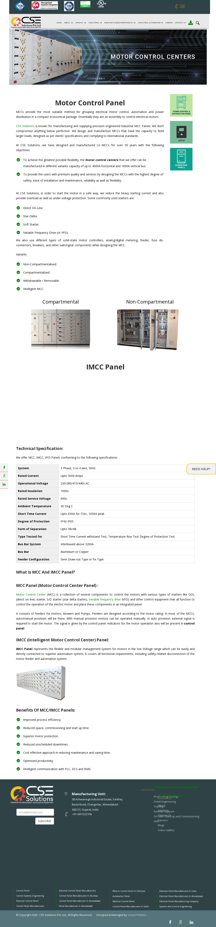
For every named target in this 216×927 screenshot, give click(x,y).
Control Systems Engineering (30, 895)
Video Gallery (166, 830)
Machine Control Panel (123, 901)
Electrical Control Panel (27, 900)
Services (80, 22)
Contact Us (180, 22)
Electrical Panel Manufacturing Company (178, 901)
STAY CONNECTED (170, 796)
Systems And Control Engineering (175, 906)
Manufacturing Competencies (119, 22)
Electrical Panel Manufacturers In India (177, 891)
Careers (168, 22)
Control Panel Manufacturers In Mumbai (78, 895)
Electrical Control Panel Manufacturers (77, 890)
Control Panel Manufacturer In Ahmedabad (79, 900)
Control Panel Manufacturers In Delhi (131, 906)
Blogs (161, 825)
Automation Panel (121, 896)
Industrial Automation (149, 22)
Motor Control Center (31, 594)
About (68, 22)
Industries (94, 22)
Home (58, 22)
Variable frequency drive (105, 599)
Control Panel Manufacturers (30, 906)
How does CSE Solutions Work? (177, 787)
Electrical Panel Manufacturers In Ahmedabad (181, 896)
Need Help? (201, 469)
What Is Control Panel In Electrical (129, 891)
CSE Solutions (25, 126)
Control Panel (22, 890)
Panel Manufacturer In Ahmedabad (76, 906)
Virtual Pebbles (137, 915)
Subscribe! (44, 821)
